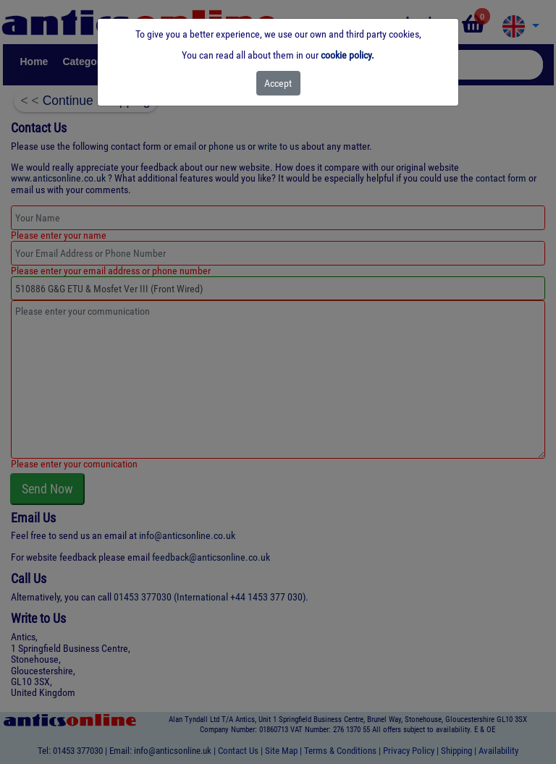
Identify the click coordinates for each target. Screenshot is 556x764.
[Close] (278, 83)
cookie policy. (347, 55)
